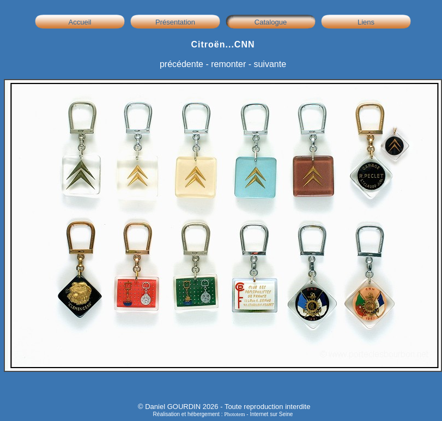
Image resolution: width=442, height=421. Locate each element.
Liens (366, 22)
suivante (269, 64)
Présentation (175, 22)
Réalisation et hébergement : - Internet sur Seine (223, 414)
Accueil (80, 22)
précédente (181, 64)
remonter (228, 64)
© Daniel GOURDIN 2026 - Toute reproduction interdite (224, 406)
